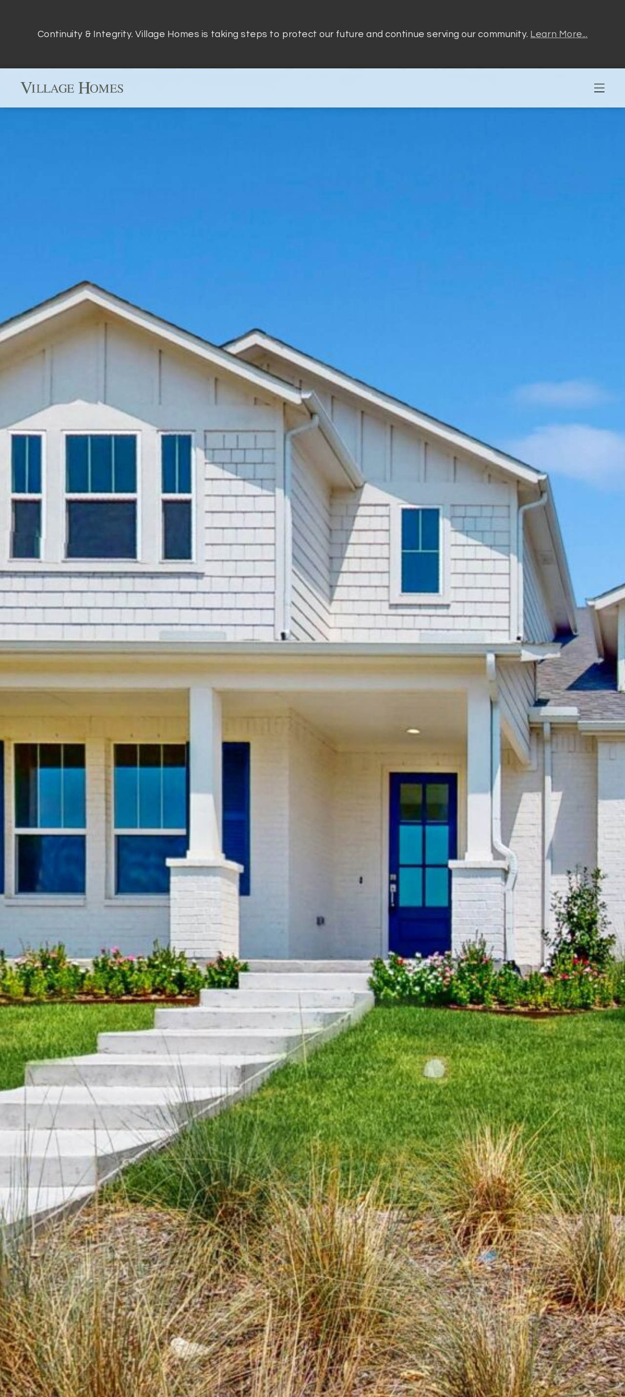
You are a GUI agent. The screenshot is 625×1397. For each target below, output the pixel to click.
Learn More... (558, 34)
